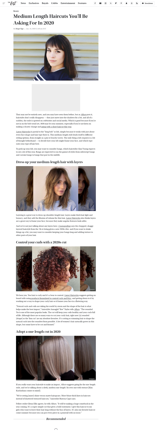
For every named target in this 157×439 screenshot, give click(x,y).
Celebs (54, 3)
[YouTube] (100, 3)
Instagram (92, 209)
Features (82, 3)
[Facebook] (95, 3)
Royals (45, 3)
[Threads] (131, 3)
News (23, 3)
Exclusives (34, 3)
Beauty (16, 11)
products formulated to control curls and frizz (51, 298)
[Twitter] (111, 3)
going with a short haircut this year (56, 127)
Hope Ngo (20, 29)
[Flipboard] (116, 3)
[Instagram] (105, 3)
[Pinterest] (121, 3)
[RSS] (137, 3)
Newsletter (147, 3)
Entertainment (68, 3)
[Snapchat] (126, 3)
